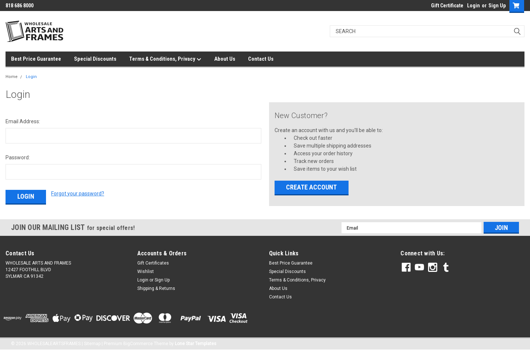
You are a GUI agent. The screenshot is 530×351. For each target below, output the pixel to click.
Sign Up (497, 5)
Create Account (311, 187)
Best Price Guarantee (36, 59)
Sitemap (92, 343)
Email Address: (23, 121)
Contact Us (260, 59)
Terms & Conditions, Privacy (165, 59)
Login (473, 5)
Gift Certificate (447, 5)
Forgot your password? (77, 193)
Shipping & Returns (156, 288)
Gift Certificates (153, 263)
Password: (18, 157)
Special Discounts (95, 59)
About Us (224, 59)
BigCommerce (138, 343)
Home (12, 76)
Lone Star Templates (195, 343)
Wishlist (145, 271)
